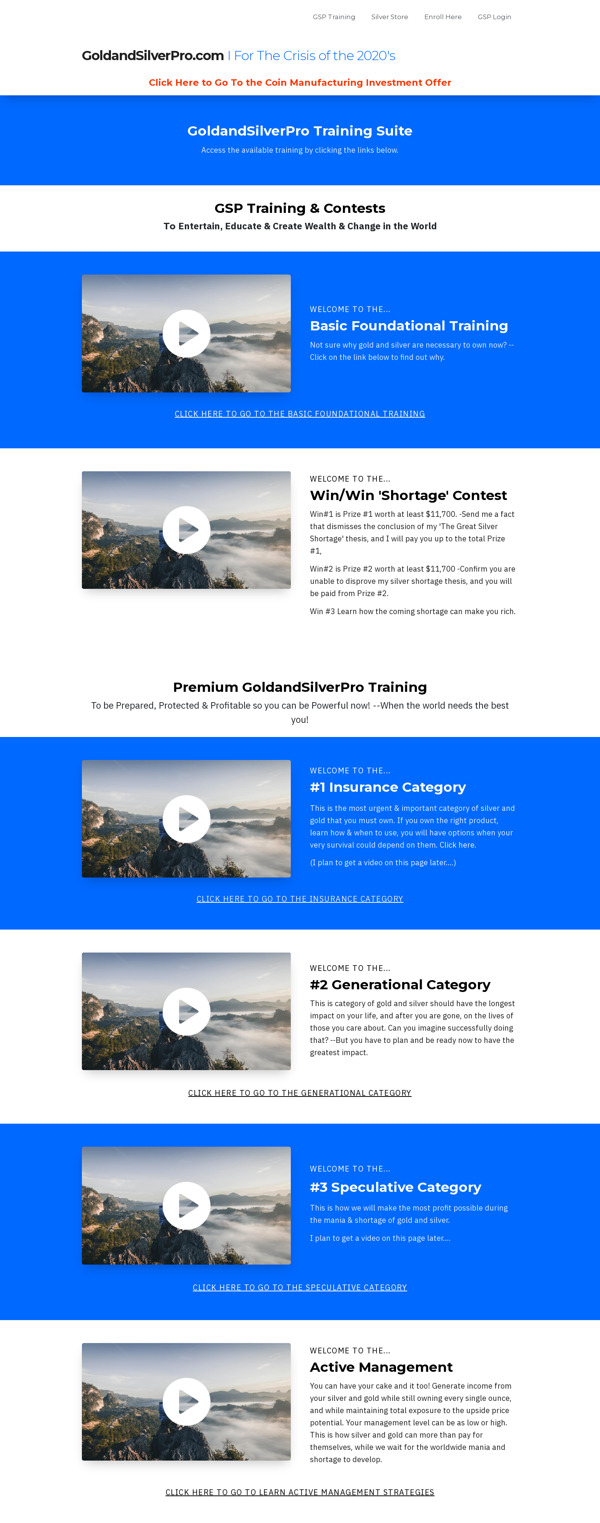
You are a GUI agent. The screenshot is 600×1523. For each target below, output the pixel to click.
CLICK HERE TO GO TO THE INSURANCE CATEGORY (300, 899)
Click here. (458, 845)
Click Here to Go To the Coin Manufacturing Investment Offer (300, 82)
